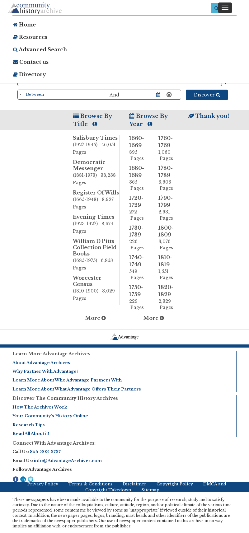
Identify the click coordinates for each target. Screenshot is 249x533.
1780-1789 (168, 178)
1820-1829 (168, 297)
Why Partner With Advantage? (45, 371)
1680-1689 (139, 178)
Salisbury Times (96, 145)
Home (24, 24)
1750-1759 (139, 297)
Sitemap (150, 490)
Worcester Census (96, 288)
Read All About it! (30, 433)
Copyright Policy (175, 484)
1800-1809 (168, 238)
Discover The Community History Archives (65, 398)
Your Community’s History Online (50, 416)
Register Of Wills (96, 200)
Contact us (31, 62)
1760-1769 (168, 148)
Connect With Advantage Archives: (54, 443)
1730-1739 (139, 238)
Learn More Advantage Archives (51, 354)
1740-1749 (139, 267)
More (95, 318)
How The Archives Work (39, 407)
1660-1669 (139, 148)
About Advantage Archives (41, 362)
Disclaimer (134, 484)
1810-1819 (168, 267)
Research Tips (28, 425)
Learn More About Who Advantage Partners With (67, 380)
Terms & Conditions (90, 484)
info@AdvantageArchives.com (68, 460)
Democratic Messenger (96, 172)
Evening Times (96, 224)
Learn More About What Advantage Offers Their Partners (76, 389)
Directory (29, 74)
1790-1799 (168, 208)
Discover (207, 95)
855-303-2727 (45, 451)
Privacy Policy (42, 484)
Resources (30, 37)
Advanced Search (40, 49)
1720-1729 (139, 208)
